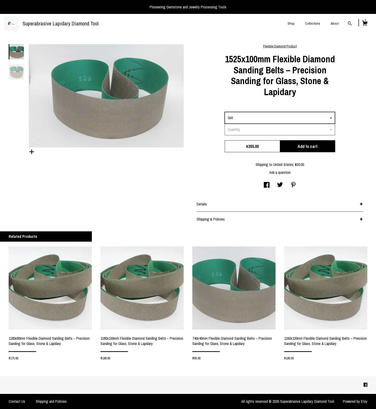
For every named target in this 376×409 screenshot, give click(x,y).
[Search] (350, 24)
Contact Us (17, 401)
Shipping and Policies (51, 401)
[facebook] (365, 384)
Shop (291, 23)
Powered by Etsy (355, 401)
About (335, 23)
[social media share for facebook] (267, 185)
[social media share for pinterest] (293, 185)
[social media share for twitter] (280, 185)
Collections (312, 23)
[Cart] (364, 23)
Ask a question (280, 172)
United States (283, 164)
